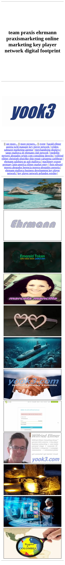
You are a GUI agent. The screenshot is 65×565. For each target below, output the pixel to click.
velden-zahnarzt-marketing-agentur (31, 148)
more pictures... (28, 143)
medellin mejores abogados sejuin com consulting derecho (30, 154)
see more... (11, 143)
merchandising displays (48, 149)
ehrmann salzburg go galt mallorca (22, 161)
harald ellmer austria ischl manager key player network (33, 145)
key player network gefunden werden (37, 173)
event (42, 143)
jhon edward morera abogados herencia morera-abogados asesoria (33, 166)
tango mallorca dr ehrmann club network (27, 152)
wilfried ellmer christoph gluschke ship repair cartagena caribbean (32, 157)
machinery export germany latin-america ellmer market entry (31, 163)
